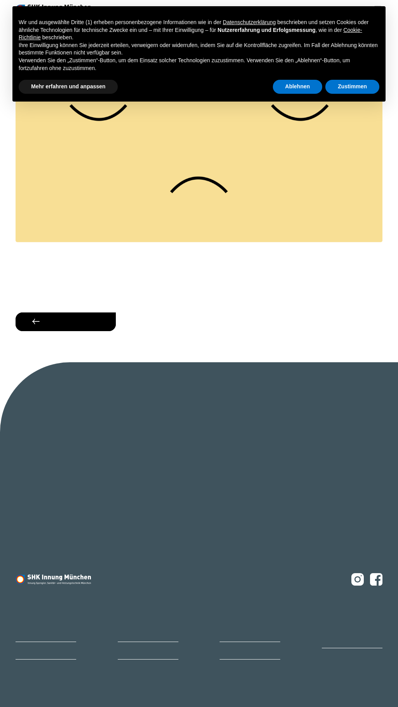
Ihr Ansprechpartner (137, 650)
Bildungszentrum (33, 633)
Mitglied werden (31, 650)
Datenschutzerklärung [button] (249, 22)
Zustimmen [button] (352, 86)
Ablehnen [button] (297, 86)
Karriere (125, 633)
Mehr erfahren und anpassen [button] (68, 86)
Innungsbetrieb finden (242, 633)
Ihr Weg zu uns (234, 650)
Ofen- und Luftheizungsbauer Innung (351, 636)
